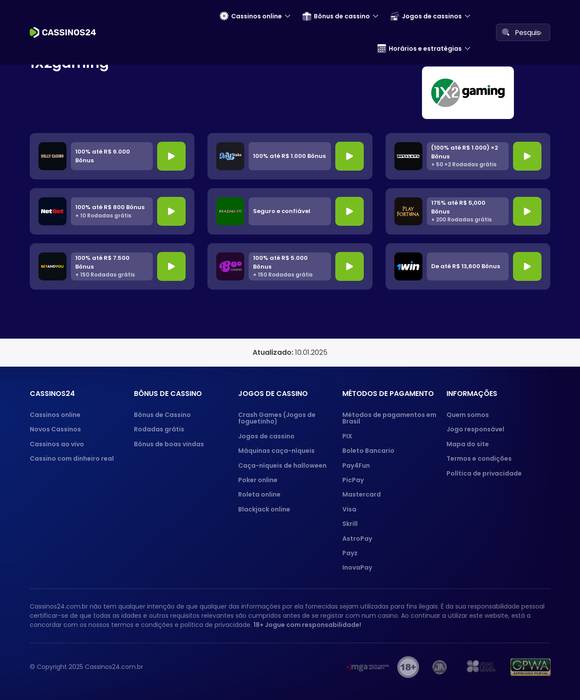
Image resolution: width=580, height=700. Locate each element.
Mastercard (361, 494)
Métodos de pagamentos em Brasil (389, 418)
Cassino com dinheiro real (72, 458)
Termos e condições (479, 458)
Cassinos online (55, 414)
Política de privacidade (484, 473)
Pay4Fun (356, 465)
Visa (349, 509)
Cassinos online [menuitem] (251, 16)
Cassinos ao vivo (57, 444)
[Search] (505, 32)
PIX (347, 436)
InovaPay (357, 567)
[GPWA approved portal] (530, 667)
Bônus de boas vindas (169, 444)
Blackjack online (264, 509)
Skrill (350, 523)
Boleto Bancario (368, 450)
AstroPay (357, 538)
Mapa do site (467, 444)
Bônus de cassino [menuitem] (336, 16)
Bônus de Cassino (162, 414)
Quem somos (467, 414)
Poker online (258, 480)
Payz (350, 553)
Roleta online (259, 494)
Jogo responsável (475, 429)
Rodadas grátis (159, 429)
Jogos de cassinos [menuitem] (426, 16)
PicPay (353, 480)
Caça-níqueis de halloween (282, 465)
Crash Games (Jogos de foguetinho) (277, 418)
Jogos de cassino (266, 436)
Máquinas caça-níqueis (276, 450)
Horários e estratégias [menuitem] (419, 48)
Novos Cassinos (55, 429)
